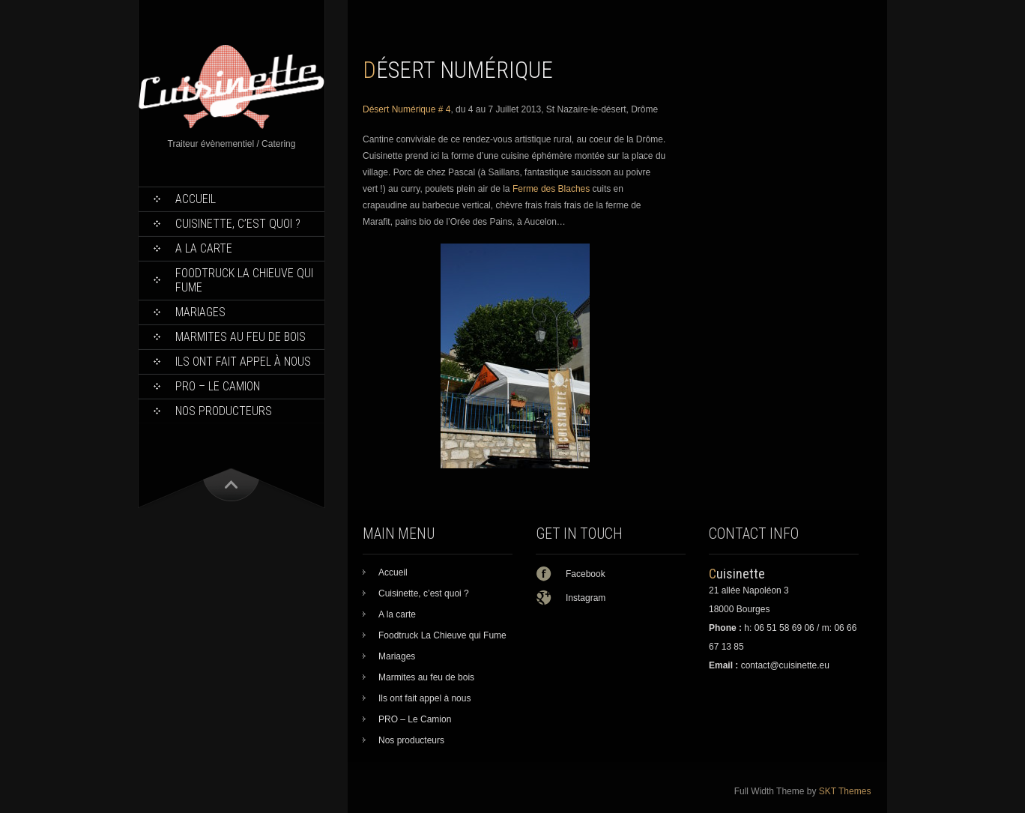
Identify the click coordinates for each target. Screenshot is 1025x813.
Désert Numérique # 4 (406, 109)
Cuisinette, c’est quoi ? (237, 224)
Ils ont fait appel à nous (243, 361)
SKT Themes (845, 791)
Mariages (200, 312)
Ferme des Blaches (551, 189)
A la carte (203, 248)
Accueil (195, 199)
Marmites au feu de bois (240, 337)
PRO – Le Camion (217, 386)
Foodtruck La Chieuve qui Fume (244, 280)
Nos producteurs (223, 411)
